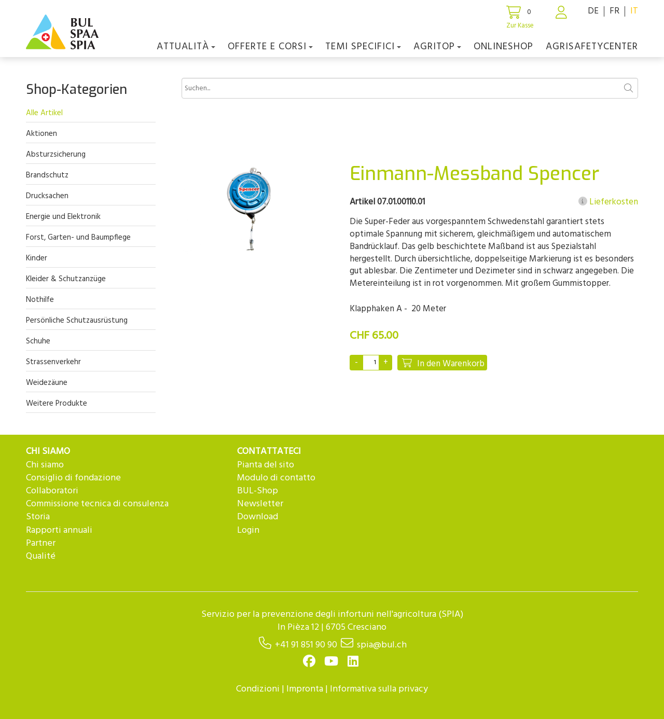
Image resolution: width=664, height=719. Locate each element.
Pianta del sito (265, 465)
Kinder (36, 258)
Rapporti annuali (59, 530)
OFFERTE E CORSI (270, 46)
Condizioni (258, 689)
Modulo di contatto (276, 478)
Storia (38, 516)
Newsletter (260, 503)
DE (593, 11)
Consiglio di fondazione (73, 478)
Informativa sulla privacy (379, 689)
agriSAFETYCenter (592, 46)
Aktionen (41, 134)
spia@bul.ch (382, 645)
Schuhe (38, 341)
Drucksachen (47, 196)
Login (248, 530)
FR (614, 11)
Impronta (304, 689)
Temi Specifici (363, 46)
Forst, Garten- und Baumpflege (78, 237)
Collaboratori (52, 491)
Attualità (186, 46)
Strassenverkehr (53, 362)
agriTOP (437, 46)
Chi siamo (45, 465)
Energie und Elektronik (63, 217)
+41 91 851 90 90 (306, 645)
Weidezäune (46, 383)
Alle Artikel (44, 113)
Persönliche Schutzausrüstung (77, 320)
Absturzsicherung (56, 154)
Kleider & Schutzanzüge (66, 279)
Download (257, 516)
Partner (41, 543)
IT (634, 11)
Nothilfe (40, 300)
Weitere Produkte (56, 403)
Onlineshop (503, 46)
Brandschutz (47, 175)
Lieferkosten (608, 202)
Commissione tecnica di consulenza (97, 503)
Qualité (41, 556)
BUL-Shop (257, 491)
